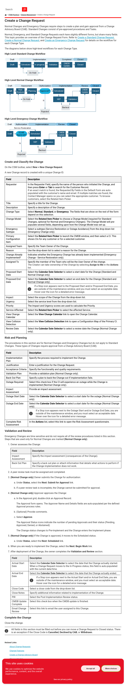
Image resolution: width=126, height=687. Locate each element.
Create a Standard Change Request (96, 37)
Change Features (17, 651)
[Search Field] (15, 9)
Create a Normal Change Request (22, 40)
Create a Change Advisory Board (24, 655)
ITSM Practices (13, 15)
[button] (24, 9)
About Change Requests (20, 647)
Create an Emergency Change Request (65, 40)
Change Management (28, 15)
